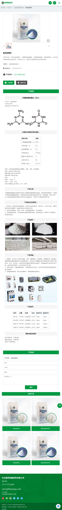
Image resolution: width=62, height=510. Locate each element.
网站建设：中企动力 (7, 507)
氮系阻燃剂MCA (19, 7)
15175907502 (19, 74)
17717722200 (8, 484)
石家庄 (14, 507)
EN (54, 2)
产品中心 (9, 7)
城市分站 (24, 507)
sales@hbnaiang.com (11, 489)
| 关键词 (18, 507)
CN (50, 2)
